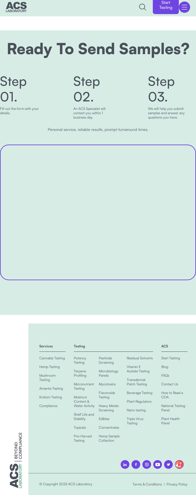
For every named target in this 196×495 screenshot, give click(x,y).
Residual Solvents (140, 358)
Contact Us (169, 384)
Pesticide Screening (106, 360)
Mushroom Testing (47, 377)
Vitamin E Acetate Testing (138, 369)
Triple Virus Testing (135, 421)
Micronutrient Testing (84, 386)
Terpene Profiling (80, 373)
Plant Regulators (139, 401)
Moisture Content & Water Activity (84, 401)
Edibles (104, 419)
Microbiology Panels (108, 373)
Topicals (80, 427)
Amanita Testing (51, 388)
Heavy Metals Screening (109, 408)
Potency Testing (80, 360)
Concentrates (109, 427)
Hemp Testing (49, 367)
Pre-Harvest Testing (83, 438)
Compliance (48, 406)
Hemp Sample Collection (109, 438)
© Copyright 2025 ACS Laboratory (65, 484)
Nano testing (136, 410)
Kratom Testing (50, 397)
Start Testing (170, 358)
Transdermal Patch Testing (137, 382)
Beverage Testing (139, 393)
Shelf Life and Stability (84, 416)
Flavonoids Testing (107, 395)
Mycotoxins (107, 384)
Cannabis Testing (52, 358)
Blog (164, 367)
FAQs (165, 375)
